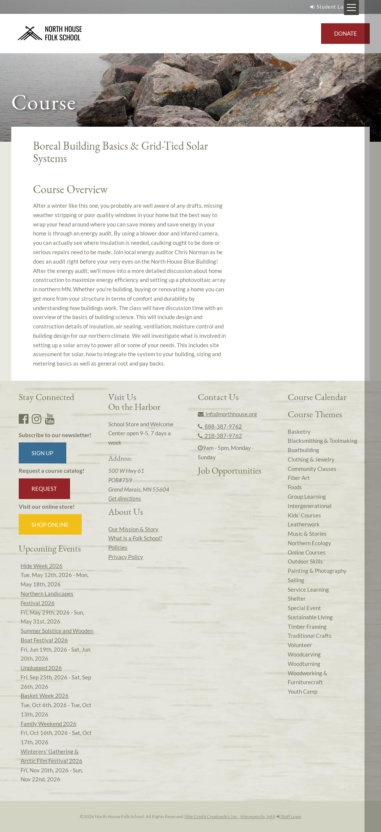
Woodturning (304, 663)
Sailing (296, 580)
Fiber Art (299, 477)
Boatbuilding (303, 450)
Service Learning (308, 589)
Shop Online (50, 524)
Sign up (42, 453)
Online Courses (307, 552)
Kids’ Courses (304, 515)
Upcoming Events (50, 548)
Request (44, 488)
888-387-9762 (220, 426)
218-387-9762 (220, 435)
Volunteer (300, 645)
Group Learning (307, 496)
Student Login (329, 7)
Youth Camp (302, 691)
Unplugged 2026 (41, 667)
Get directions (124, 498)
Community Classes (312, 468)
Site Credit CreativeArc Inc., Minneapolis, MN (230, 816)
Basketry (299, 431)
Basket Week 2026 (45, 695)
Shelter (297, 598)
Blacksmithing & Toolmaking (322, 440)
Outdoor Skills (305, 561)
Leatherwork (304, 524)
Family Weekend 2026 (48, 723)
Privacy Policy (125, 556)
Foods (295, 487)
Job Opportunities (229, 470)
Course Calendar (317, 397)
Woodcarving (304, 654)
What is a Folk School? (135, 538)
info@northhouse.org (227, 414)
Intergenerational (310, 505)
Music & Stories (307, 533)
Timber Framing (307, 626)
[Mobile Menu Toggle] (367, 7)
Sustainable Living (310, 617)
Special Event (304, 607)
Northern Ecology (309, 543)
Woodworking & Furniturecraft (307, 678)
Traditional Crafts (310, 635)
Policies (117, 547)
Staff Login (289, 816)
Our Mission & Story (133, 529)
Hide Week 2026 (42, 565)
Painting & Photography (317, 570)
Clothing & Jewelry (311, 459)
